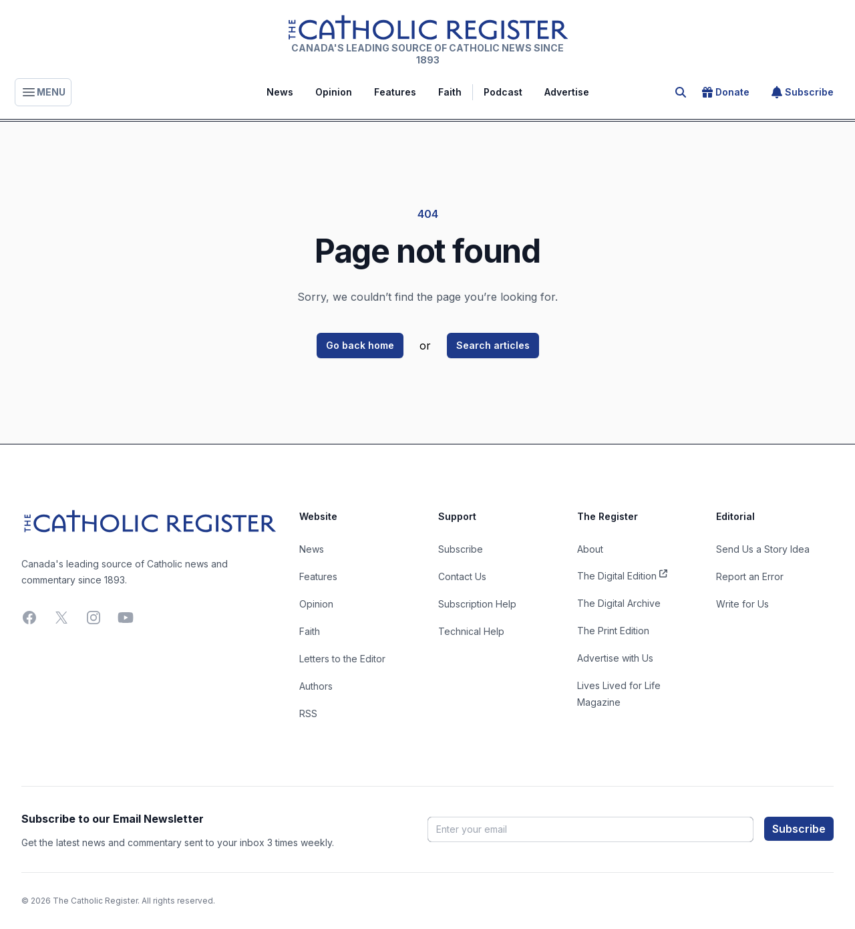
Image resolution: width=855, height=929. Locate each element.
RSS (308, 713)
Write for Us (742, 604)
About (590, 549)
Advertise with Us (615, 658)
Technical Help (471, 631)
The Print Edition (613, 630)
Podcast (503, 92)
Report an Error (750, 576)
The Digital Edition (622, 574)
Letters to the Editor (342, 658)
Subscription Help (477, 604)
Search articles (493, 345)
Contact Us (462, 576)
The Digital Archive (619, 603)
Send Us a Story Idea (763, 549)
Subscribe (803, 92)
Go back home (360, 345)
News (280, 92)
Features (395, 92)
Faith (450, 92)
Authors (316, 686)
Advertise (566, 92)
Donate (725, 92)
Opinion (333, 92)
